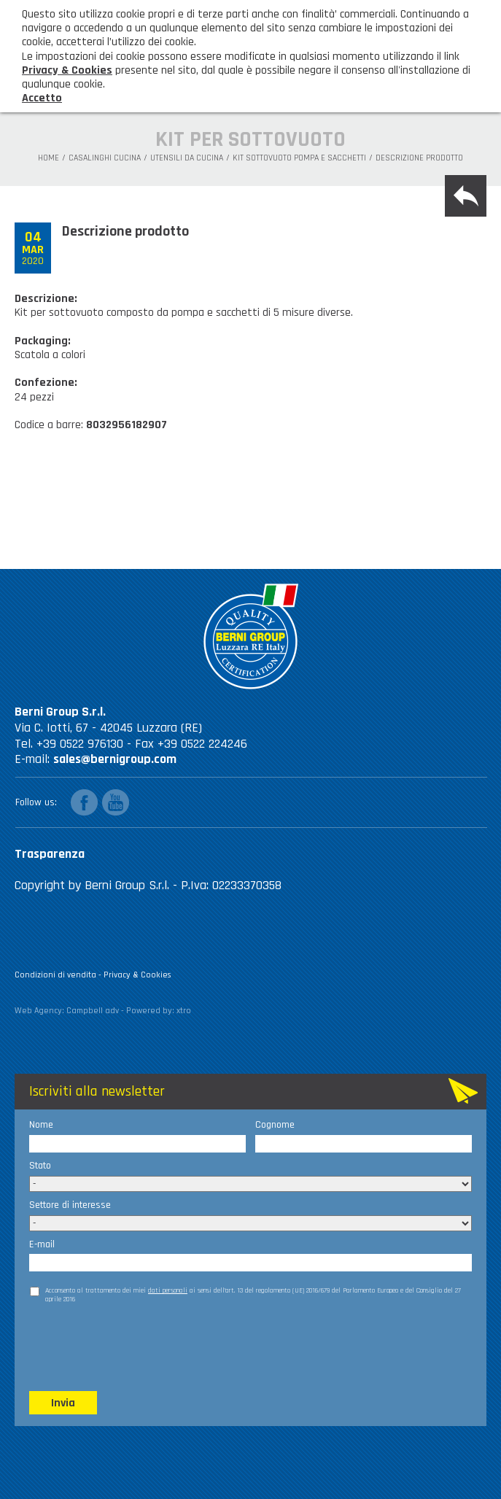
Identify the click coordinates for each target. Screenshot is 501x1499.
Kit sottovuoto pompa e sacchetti (299, 158)
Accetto (42, 98)
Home (48, 158)
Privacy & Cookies (137, 974)
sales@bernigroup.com (114, 759)
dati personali (167, 1290)
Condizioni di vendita (55, 974)
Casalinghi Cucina (105, 158)
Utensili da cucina (186, 158)
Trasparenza (50, 853)
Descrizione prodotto (419, 158)
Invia (63, 1403)
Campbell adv (92, 1010)
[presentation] (140, 1346)
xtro (183, 1010)
